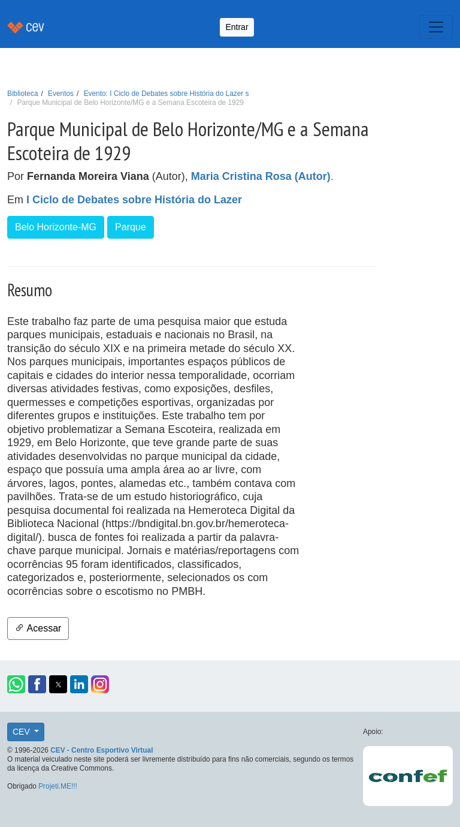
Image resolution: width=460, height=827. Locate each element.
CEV (22, 731)
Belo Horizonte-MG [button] (55, 227)
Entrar (236, 27)
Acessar (38, 628)
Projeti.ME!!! (57, 786)
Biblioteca (22, 93)
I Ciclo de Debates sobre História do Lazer (134, 200)
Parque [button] (130, 227)
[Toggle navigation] (436, 27)
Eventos (61, 93)
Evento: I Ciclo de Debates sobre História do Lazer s (166, 93)
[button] (16, 684)
